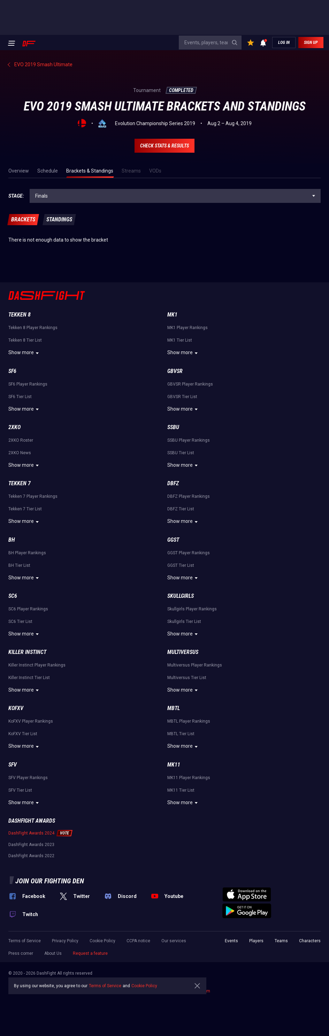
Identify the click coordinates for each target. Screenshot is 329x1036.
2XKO (14, 427)
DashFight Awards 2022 (31, 855)
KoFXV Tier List (22, 733)
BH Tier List (19, 565)
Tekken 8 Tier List (25, 340)
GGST (173, 539)
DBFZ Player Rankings (188, 496)
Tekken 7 (19, 483)
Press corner (20, 953)
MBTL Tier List (180, 733)
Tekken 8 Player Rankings (33, 327)
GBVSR (175, 371)
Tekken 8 (19, 314)
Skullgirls (180, 596)
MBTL (173, 708)
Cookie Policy (102, 940)
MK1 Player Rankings (187, 327)
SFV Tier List (20, 790)
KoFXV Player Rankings (30, 721)
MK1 (172, 314)
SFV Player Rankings (28, 777)
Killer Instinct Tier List (29, 677)
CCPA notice (138, 940)
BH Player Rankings (27, 552)
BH (11, 539)
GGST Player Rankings (188, 552)
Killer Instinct (27, 652)
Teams (281, 940)
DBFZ (173, 483)
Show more (24, 353)
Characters (310, 940)
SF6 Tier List (20, 396)
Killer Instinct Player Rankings (37, 665)
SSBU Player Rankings (188, 440)
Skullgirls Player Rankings (192, 609)
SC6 (12, 596)
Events (231, 940)
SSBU (173, 427)
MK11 (173, 764)
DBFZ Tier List (180, 508)
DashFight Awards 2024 (31, 833)
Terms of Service (24, 940)
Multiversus (182, 652)
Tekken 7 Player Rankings (33, 496)
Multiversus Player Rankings (194, 665)
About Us (53, 953)
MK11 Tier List (180, 790)
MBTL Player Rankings (188, 721)
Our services (173, 940)
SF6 (12, 371)
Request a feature (90, 953)
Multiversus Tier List (186, 677)
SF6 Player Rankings (27, 384)
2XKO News (19, 452)
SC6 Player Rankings (28, 609)
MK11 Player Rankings (188, 777)
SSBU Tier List (180, 452)
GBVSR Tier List (182, 396)
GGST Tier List (180, 565)
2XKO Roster (20, 440)
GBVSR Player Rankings (190, 384)
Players (256, 940)
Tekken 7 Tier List (25, 508)
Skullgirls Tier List (184, 621)
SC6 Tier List (20, 621)
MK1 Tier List (179, 340)
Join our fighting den (49, 881)
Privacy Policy (65, 940)
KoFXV (15, 708)
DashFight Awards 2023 (31, 844)
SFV (12, 764)
